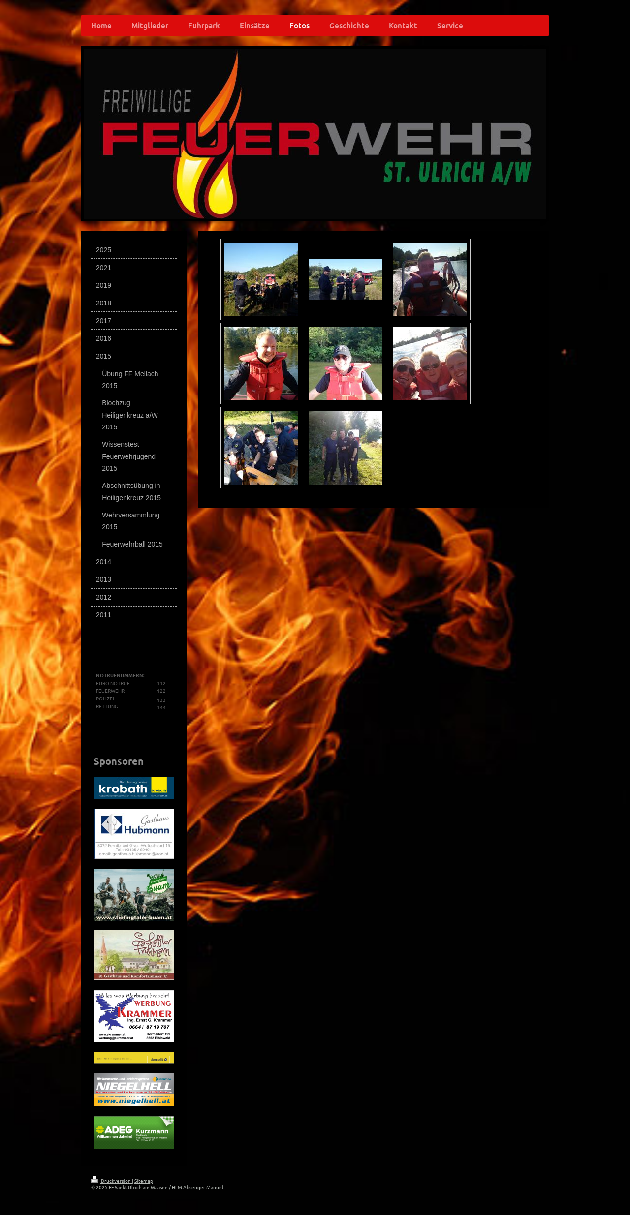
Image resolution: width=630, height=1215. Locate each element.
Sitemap (143, 1180)
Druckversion (111, 1180)
